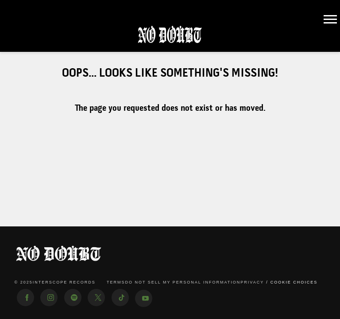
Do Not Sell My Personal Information (182, 282)
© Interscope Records (55, 283)
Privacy (252, 282)
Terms (116, 282)
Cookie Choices (294, 282)
